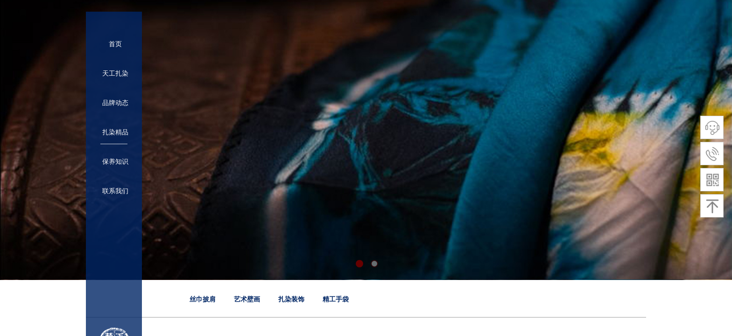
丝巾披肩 (203, 299)
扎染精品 (115, 132)
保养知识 (115, 161)
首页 (115, 44)
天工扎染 (115, 73)
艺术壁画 (247, 299)
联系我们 (115, 191)
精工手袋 (336, 299)
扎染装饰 (291, 299)
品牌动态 (115, 102)
